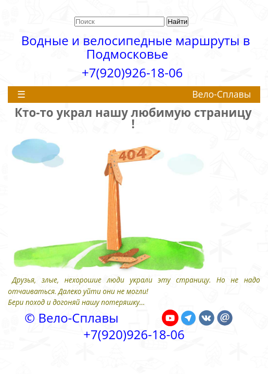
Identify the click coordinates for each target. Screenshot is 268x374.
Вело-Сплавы (221, 94)
